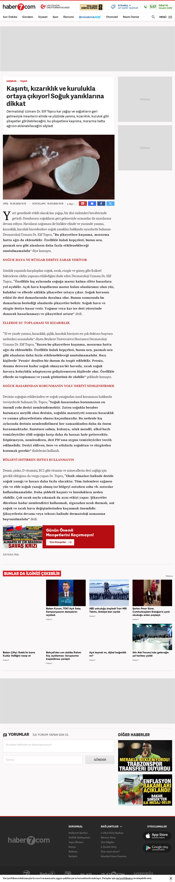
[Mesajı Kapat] (171, 878)
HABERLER (11, 81)
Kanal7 (26, 874)
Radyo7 (47, 874)
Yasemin (143, 874)
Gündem (27, 17)
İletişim (73, 856)
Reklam (73, 851)
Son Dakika (10, 17)
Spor (55, 17)
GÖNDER (100, 760)
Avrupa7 (67, 874)
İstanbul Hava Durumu (113, 856)
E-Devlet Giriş (108, 847)
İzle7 (112, 874)
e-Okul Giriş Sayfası (112, 832)
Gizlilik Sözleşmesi (79, 837)
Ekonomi (68, 17)
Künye (72, 847)
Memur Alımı (108, 837)
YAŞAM (23, 81)
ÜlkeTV (86, 874)
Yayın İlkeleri (76, 842)
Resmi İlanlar (131, 17)
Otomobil (112, 17)
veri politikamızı (124, 878)
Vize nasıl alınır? (110, 851)
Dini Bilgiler (107, 842)
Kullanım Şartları (78, 832)
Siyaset (43, 17)
